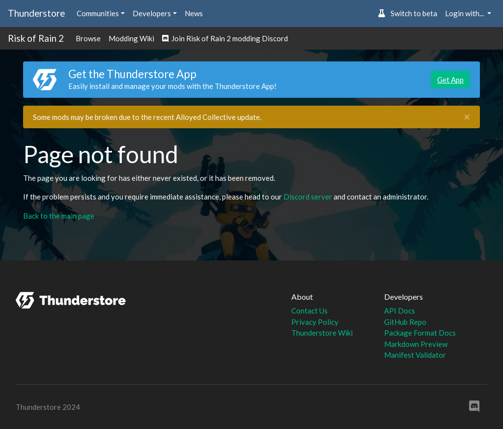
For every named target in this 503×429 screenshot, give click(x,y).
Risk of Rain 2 (36, 38)
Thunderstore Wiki (322, 332)
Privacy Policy (314, 321)
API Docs (399, 310)
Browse (88, 38)
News (194, 13)
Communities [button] (98, 13)
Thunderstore (36, 13)
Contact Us (309, 310)
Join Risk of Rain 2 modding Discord (225, 38)
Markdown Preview (415, 344)
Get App (450, 79)
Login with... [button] (465, 13)
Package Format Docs (420, 332)
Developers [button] (152, 13)
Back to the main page (58, 215)
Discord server (307, 196)
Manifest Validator (415, 354)
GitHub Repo (405, 321)
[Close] (467, 117)
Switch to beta (407, 13)
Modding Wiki (131, 38)
